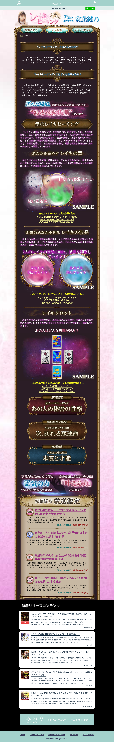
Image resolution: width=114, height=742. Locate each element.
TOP (21, 35)
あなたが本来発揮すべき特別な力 (57, 300)
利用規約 (22, 734)
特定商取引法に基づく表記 (56, 734)
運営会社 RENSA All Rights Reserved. (57, 739)
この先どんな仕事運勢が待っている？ (57, 389)
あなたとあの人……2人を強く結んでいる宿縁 (57, 298)
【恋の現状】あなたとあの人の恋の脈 (57, 303)
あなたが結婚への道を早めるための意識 (57, 219)
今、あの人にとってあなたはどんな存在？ (57, 391)
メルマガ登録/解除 (88, 734)
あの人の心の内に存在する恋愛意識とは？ (57, 222)
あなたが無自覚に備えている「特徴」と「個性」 (57, 217)
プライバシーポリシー (37, 734)
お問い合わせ (74, 734)
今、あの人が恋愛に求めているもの (57, 386)
